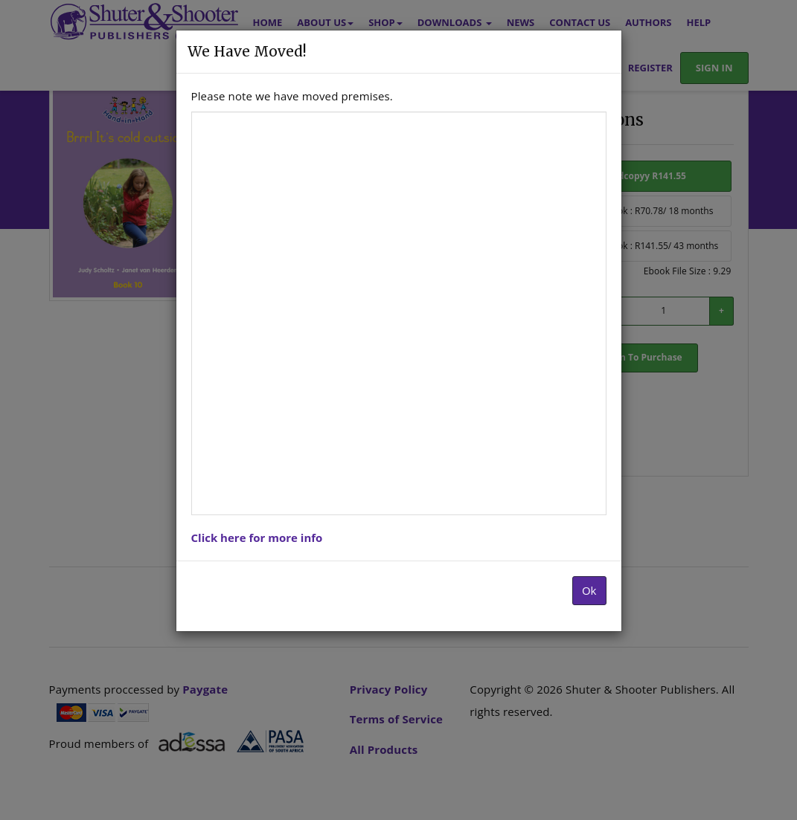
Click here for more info (257, 537)
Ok (589, 590)
